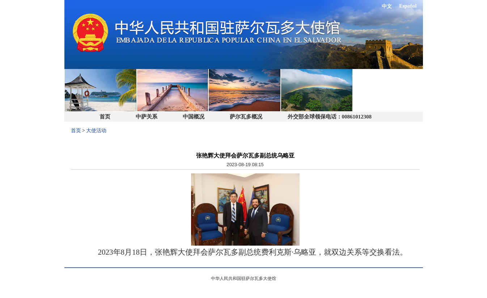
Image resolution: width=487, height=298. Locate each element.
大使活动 (96, 130)
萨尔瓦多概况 (246, 117)
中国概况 (193, 117)
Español (407, 6)
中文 (387, 6)
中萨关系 (146, 117)
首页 (104, 117)
